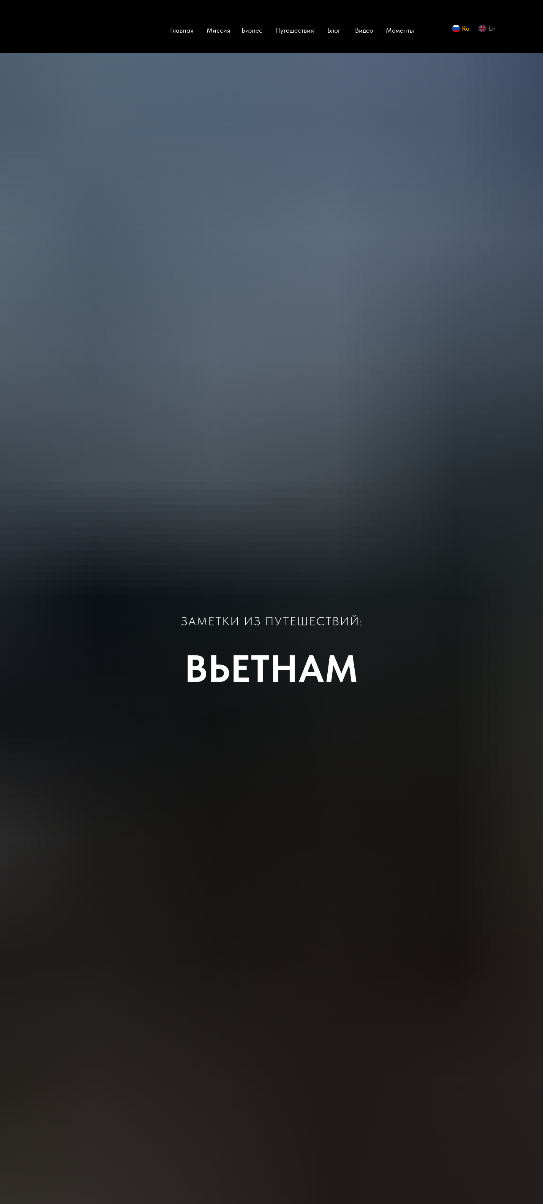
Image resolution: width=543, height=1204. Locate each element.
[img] (70, 30)
